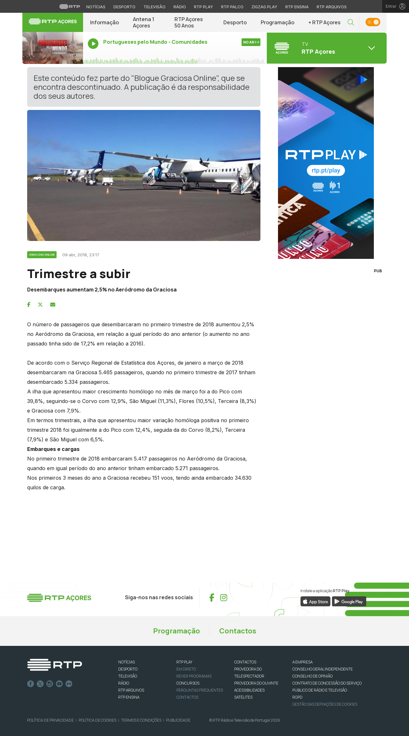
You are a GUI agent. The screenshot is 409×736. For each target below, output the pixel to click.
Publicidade (178, 720)
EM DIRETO (186, 669)
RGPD (297, 697)
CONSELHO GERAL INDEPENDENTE (322, 669)
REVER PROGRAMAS (194, 676)
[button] (351, 22)
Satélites (243, 697)
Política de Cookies (97, 720)
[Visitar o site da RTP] (69, 6)
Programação (277, 22)
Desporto (235, 22)
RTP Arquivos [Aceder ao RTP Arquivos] (332, 6)
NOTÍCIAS (126, 662)
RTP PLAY (184, 662)
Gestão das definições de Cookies (324, 704)
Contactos (237, 631)
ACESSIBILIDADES (249, 690)
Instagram (49, 683)
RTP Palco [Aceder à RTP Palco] (232, 6)
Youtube (59, 683)
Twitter (40, 683)
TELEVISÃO (127, 676)
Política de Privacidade (50, 720)
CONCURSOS (187, 683)
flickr (69, 683)
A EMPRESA (302, 662)
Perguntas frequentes (199, 690)
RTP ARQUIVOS (131, 690)
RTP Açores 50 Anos (188, 22)
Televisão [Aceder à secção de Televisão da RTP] (154, 6)
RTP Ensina (128, 697)
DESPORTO (127, 669)
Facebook (30, 683)
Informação (104, 22)
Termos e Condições (141, 720)
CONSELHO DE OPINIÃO (312, 676)
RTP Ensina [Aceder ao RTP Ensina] (297, 6)
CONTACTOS (245, 662)
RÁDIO (123, 683)
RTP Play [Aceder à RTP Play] (203, 6)
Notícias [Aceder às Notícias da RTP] (95, 6)
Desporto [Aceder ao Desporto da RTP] (124, 6)
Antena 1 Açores (143, 22)
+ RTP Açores (324, 22)
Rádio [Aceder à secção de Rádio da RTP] (180, 6)
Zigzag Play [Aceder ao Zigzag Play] (264, 6)
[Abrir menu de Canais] (326, 48)
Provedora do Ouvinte (256, 683)
